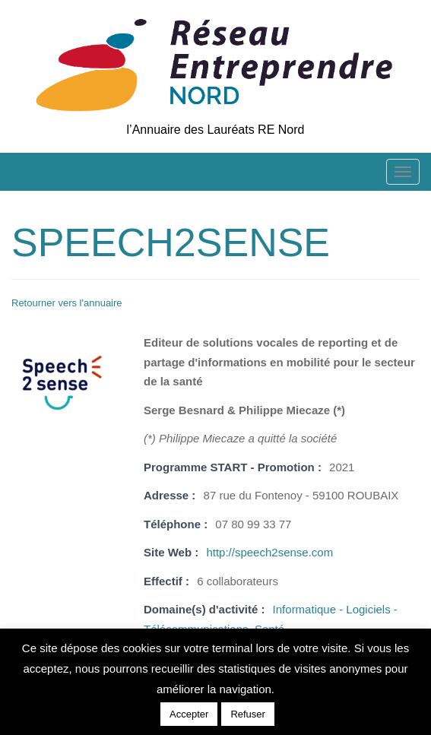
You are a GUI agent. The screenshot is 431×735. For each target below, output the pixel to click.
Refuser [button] (247, 714)
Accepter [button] (189, 714)
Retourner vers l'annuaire (66, 303)
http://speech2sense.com (269, 552)
